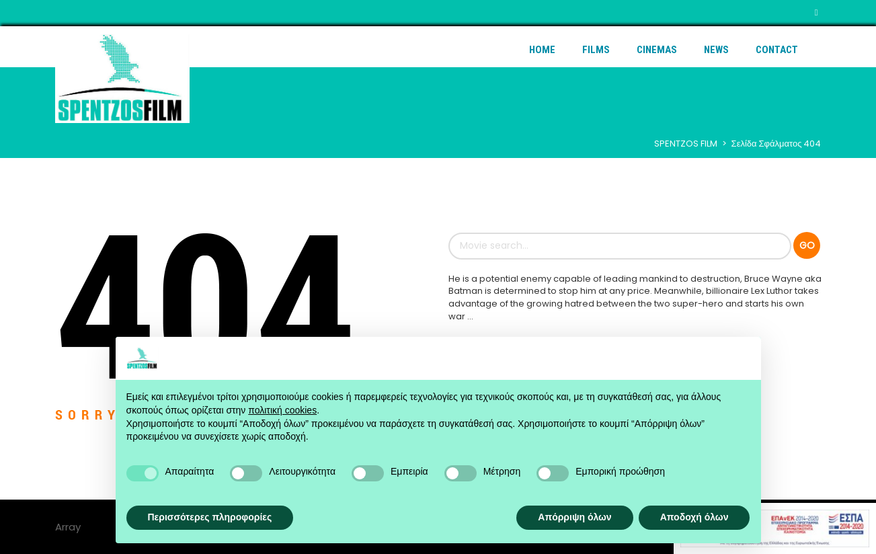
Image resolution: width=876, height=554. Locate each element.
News (716, 50)
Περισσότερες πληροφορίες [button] (210, 517)
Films (596, 50)
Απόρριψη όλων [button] (574, 517)
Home (542, 50)
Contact (777, 50)
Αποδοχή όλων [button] (694, 517)
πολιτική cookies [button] (282, 410)
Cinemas (657, 50)
